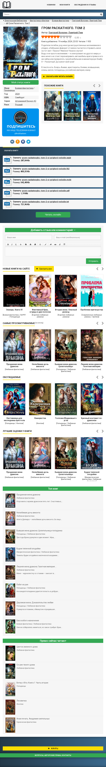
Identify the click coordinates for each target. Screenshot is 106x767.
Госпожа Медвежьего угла (66, 419)
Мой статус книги (20, 82)
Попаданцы (9, 90)
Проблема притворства (91, 310)
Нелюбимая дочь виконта (40, 365)
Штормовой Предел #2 (25, 101)
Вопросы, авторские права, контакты (53, 755)
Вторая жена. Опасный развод (66, 311)
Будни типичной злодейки (91, 473)
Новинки (51, 5)
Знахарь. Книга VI (14, 310)
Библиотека (20, 5)
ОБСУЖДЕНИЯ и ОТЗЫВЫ (85, 5)
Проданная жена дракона (14, 365)
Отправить (93, 261)
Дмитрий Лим (95, 20)
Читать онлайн (53, 214)
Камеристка (40, 418)
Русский (18, 105)
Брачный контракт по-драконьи (91, 419)
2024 (17, 94)
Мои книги (65, 5)
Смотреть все (44, 269)
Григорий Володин (80, 20)
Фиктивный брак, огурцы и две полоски (40, 311)
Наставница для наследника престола (14, 419)
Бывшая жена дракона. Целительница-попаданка (66, 365)
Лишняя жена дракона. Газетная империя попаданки (92, 365)
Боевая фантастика (24, 88)
